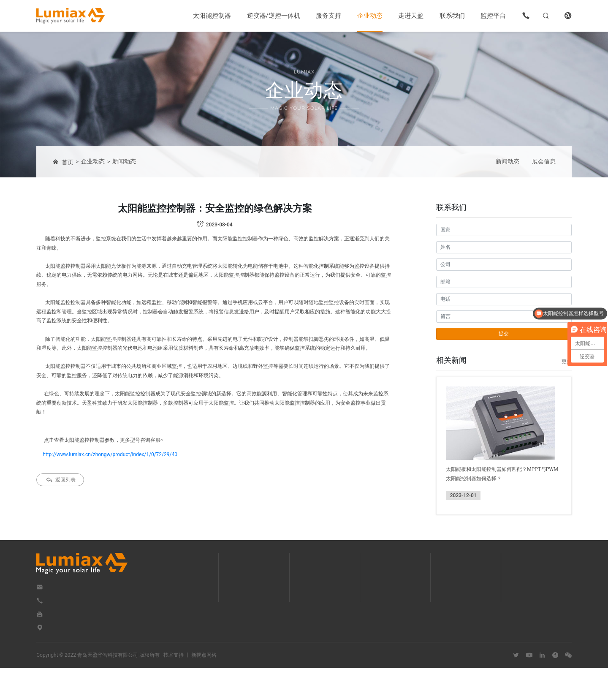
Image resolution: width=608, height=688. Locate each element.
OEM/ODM (324, 602)
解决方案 (322, 612)
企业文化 (463, 602)
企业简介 (463, 592)
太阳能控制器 (212, 15)
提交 (504, 334)
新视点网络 (204, 675)
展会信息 (544, 161)
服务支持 (328, 15)
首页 (62, 162)
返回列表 (60, 479)
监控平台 (493, 15)
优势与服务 (465, 612)
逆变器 (246, 602)
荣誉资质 (463, 622)
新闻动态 (124, 161)
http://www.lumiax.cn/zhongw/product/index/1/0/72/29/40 (110, 454)
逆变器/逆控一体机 (273, 15)
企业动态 (370, 15)
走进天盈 (410, 15)
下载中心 (322, 592)
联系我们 (452, 15)
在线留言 (536, 602)
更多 (567, 361)
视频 (317, 622)
